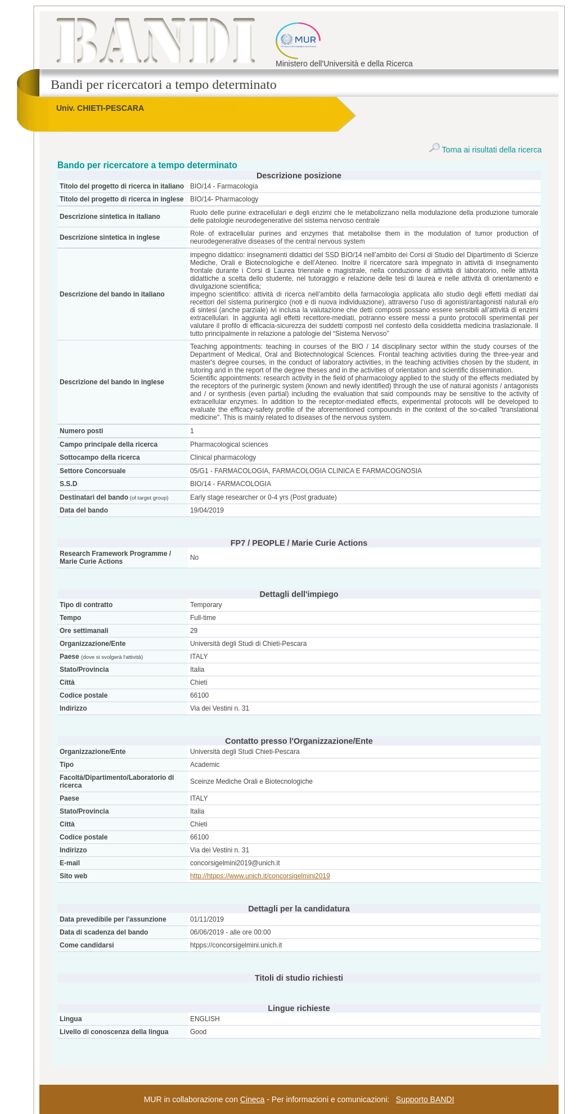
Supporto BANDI (425, 1099)
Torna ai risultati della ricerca (485, 149)
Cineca (252, 1099)
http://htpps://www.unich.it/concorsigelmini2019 (260, 876)
